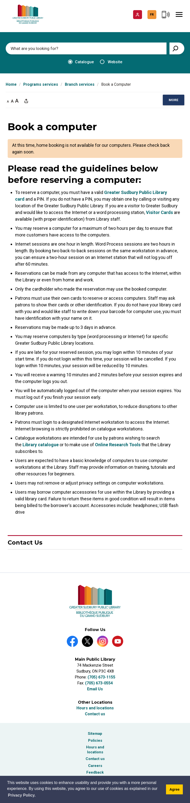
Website (111, 62)
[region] (173, 100)
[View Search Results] (176, 48)
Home (11, 84)
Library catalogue (41, 444)
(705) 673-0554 (99, 683)
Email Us (95, 689)
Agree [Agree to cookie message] (174, 789)
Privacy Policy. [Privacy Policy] (22, 795)
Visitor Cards (159, 212)
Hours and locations (95, 708)
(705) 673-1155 (101, 677)
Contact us (95, 714)
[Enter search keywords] (86, 48)
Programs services (40, 84)
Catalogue (81, 62)
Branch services (80, 84)
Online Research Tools (118, 444)
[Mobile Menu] (179, 14)
